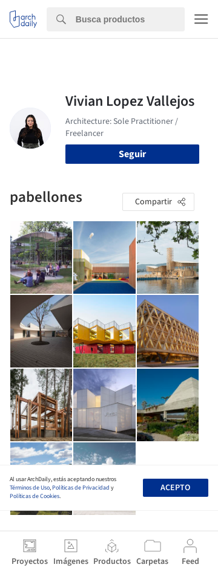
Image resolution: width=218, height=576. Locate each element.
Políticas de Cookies (34, 496)
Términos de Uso (30, 488)
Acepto (175, 488)
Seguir (132, 154)
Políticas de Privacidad (81, 488)
